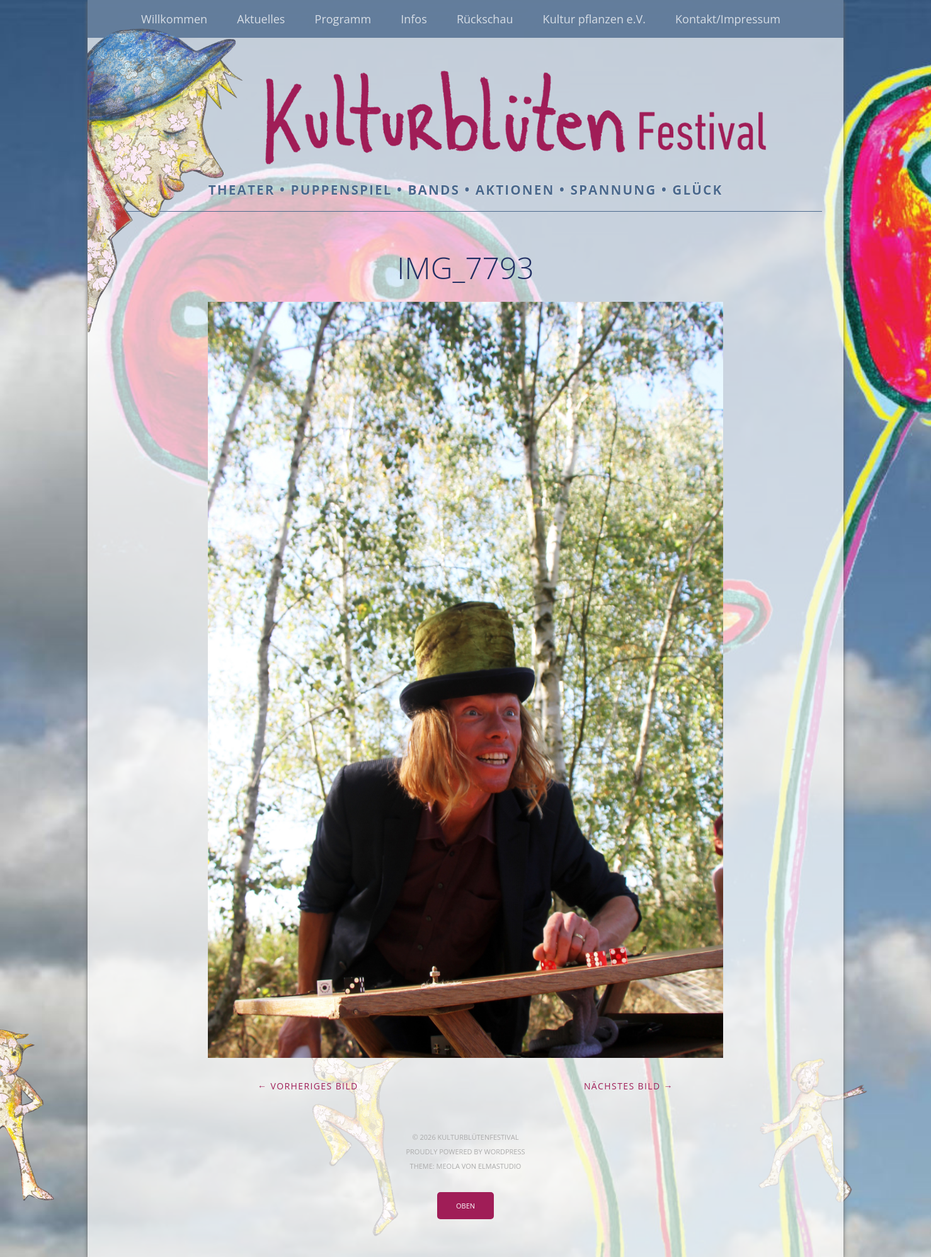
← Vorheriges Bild (308, 1086)
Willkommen (174, 18)
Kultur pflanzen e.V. (594, 18)
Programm (343, 18)
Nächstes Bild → (628, 1086)
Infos (414, 18)
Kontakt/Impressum (727, 18)
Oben (465, 1205)
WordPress (504, 1151)
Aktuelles (261, 18)
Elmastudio (499, 1166)
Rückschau (485, 18)
